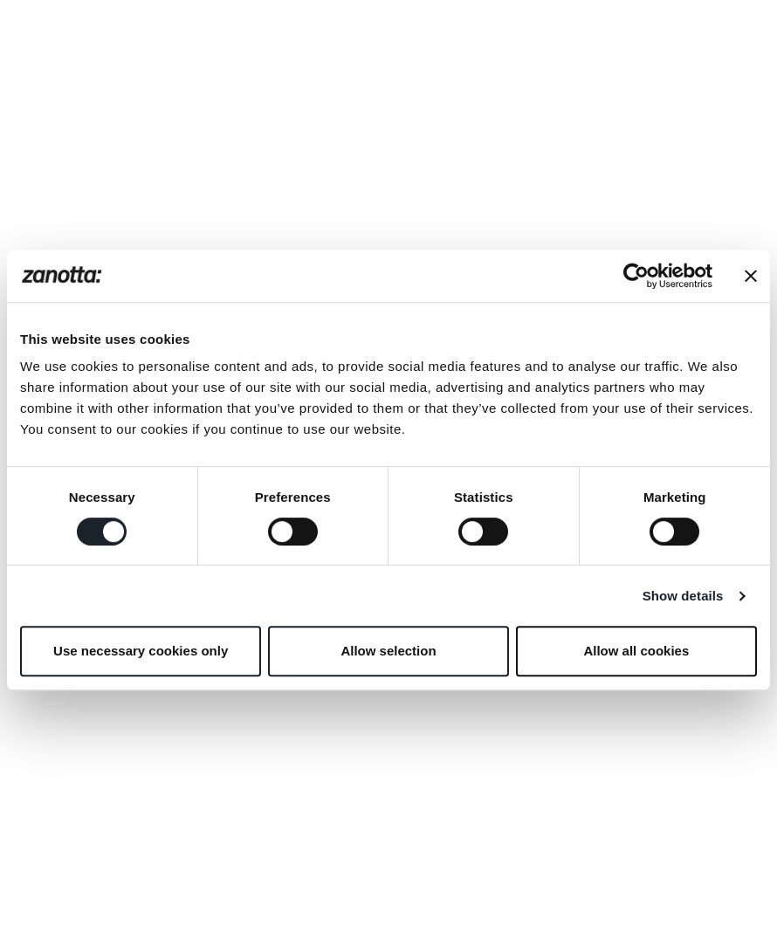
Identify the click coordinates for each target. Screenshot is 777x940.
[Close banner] (751, 276)
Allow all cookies (636, 650)
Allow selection (388, 650)
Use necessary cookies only (140, 650)
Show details (683, 595)
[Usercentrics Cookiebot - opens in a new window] (636, 276)
